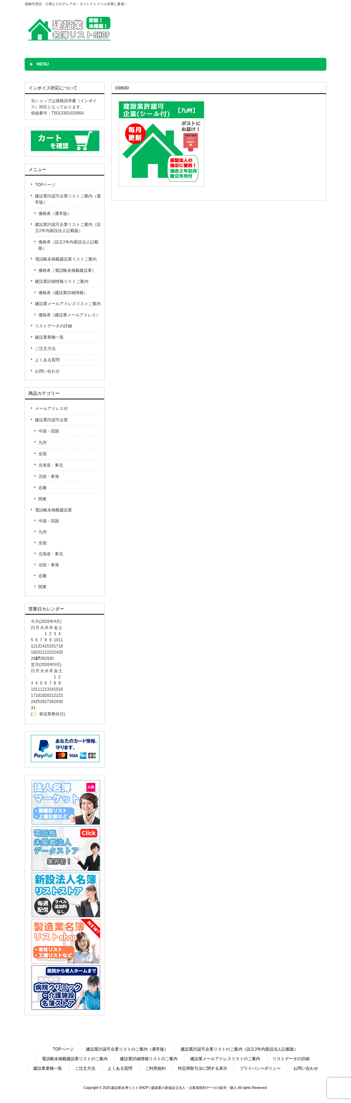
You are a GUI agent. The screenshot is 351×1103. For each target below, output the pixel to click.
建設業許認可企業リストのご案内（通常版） (127, 1049)
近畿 (42, 487)
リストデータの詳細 (53, 326)
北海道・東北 (50, 465)
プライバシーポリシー (260, 1068)
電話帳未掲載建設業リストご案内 (66, 259)
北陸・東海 (48, 476)
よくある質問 (47, 359)
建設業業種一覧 (49, 337)
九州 (42, 442)
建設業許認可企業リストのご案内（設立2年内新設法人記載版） (239, 1049)
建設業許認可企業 (51, 419)
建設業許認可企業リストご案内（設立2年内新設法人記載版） (68, 227)
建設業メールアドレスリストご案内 (68, 303)
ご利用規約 (155, 1068)
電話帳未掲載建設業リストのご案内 (75, 1058)
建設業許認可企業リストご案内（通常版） (68, 199)
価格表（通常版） (54, 213)
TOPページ (45, 184)
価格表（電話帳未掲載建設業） (67, 270)
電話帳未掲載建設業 (53, 510)
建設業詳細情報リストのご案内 (149, 1058)
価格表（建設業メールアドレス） (69, 315)
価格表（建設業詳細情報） (63, 292)
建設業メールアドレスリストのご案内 (225, 1058)
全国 (42, 453)
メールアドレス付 (51, 408)
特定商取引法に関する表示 (202, 1068)
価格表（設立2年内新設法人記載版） (68, 245)
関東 (42, 499)
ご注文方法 (45, 348)
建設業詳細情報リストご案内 (61, 281)
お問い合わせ (47, 371)
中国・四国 (48, 431)
